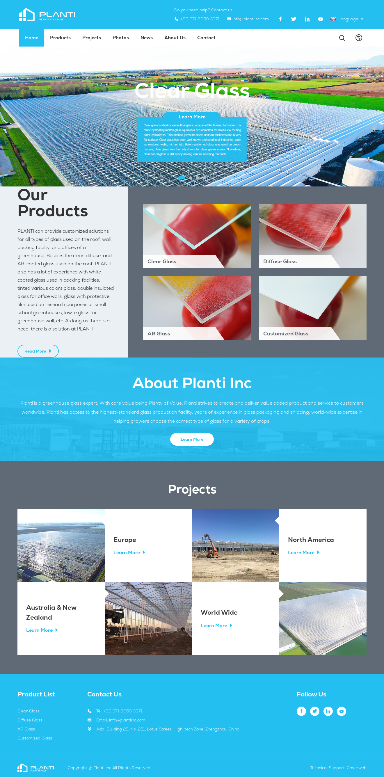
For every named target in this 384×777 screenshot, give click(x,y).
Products (60, 38)
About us (175, 38)
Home (31, 38)
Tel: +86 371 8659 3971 (119, 711)
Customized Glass (34, 738)
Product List (36, 694)
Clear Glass (28, 711)
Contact (206, 38)
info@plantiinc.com (251, 19)
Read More (38, 351)
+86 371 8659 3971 (200, 19)
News (147, 38)
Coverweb (357, 767)
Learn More (192, 439)
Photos (121, 38)
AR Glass (26, 729)
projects (91, 38)
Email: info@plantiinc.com (120, 720)
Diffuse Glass (29, 720)
